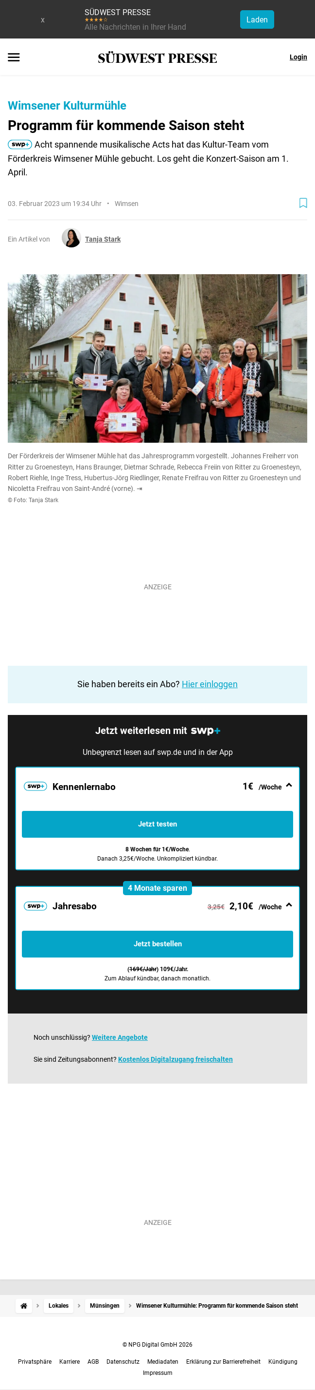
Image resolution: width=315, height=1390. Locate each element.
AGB (93, 1361)
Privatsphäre (35, 1361)
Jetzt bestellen (158, 943)
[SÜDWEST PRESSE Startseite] (157, 57)
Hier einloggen (210, 684)
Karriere (69, 1361)
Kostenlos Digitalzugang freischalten (175, 1059)
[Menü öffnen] (14, 58)
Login (298, 57)
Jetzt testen (157, 824)
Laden (257, 19)
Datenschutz (123, 1361)
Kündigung (283, 1361)
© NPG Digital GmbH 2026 (157, 1344)
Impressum (158, 1373)
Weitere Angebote (120, 1037)
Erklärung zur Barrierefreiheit (223, 1361)
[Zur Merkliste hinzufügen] (303, 203)
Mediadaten (162, 1361)
